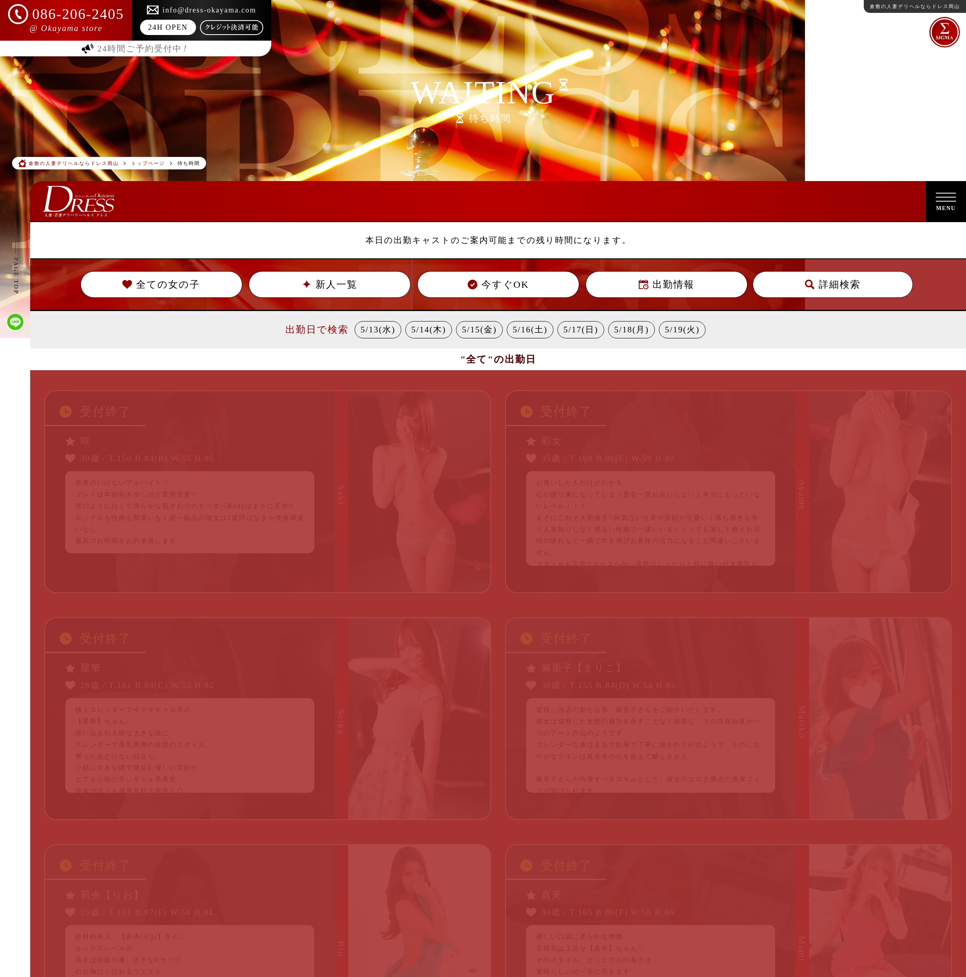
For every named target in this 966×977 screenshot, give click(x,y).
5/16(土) (530, 329)
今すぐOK (498, 284)
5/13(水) (378, 329)
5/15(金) (479, 329)
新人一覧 (329, 284)
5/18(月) (631, 329)
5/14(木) (428, 329)
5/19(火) (682, 329)
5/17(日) (581, 329)
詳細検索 (833, 284)
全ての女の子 (161, 284)
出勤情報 (666, 284)
